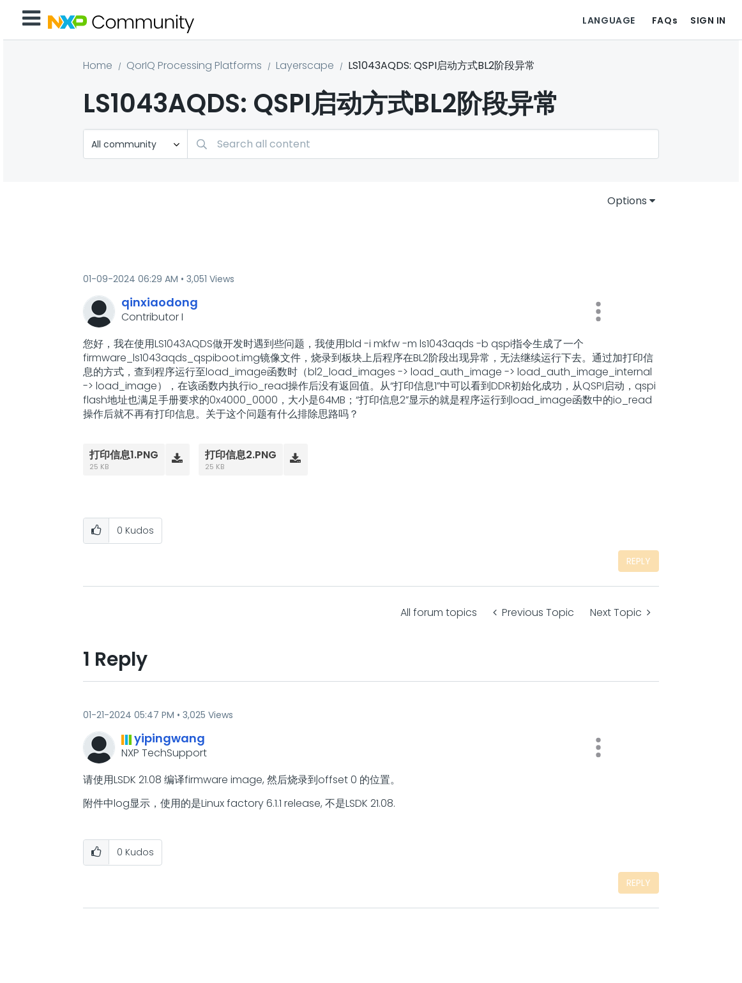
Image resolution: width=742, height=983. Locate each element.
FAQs (665, 20)
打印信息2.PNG (240, 454)
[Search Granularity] (135, 144)
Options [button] (627, 200)
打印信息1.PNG (123, 454)
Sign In (708, 20)
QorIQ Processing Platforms (194, 65)
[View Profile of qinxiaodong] (159, 302)
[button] (598, 311)
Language (608, 20)
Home (97, 65)
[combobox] (423, 144)
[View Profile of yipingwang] (169, 738)
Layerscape (305, 65)
